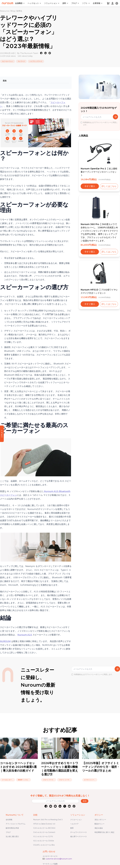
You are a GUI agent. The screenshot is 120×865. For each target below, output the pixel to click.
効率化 (19, 11)
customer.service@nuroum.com (58, 859)
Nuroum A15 (24, 634)
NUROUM (5, 641)
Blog (13, 11)
